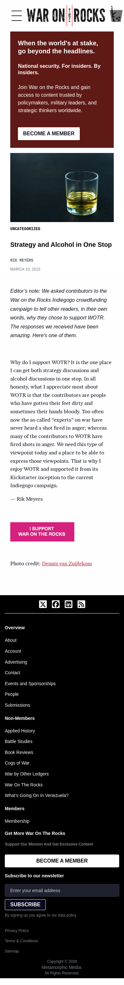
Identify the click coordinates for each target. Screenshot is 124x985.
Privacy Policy (17, 930)
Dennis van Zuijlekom (67, 563)
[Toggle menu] (17, 16)
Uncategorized (25, 228)
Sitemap (12, 951)
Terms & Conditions (21, 940)
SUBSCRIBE (25, 904)
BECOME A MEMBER (49, 133)
